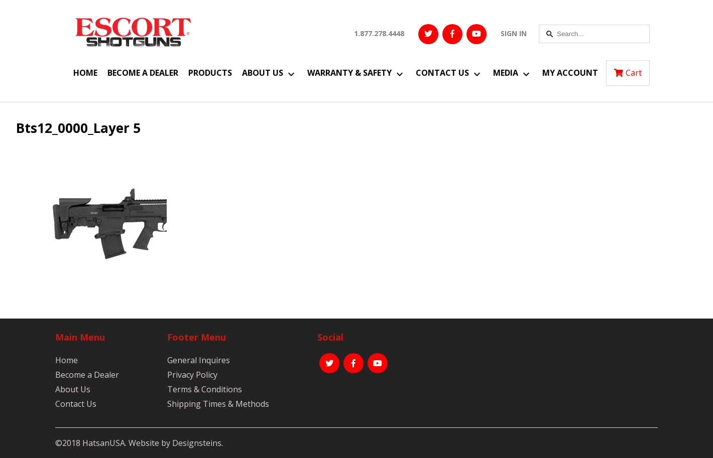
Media (505, 72)
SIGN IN (514, 33)
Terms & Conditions (204, 389)
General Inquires (198, 360)
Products (210, 72)
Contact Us (442, 72)
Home (85, 72)
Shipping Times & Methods (218, 403)
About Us (262, 72)
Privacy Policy (192, 374)
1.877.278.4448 (379, 33)
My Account (570, 72)
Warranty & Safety (349, 72)
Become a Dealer (142, 72)
